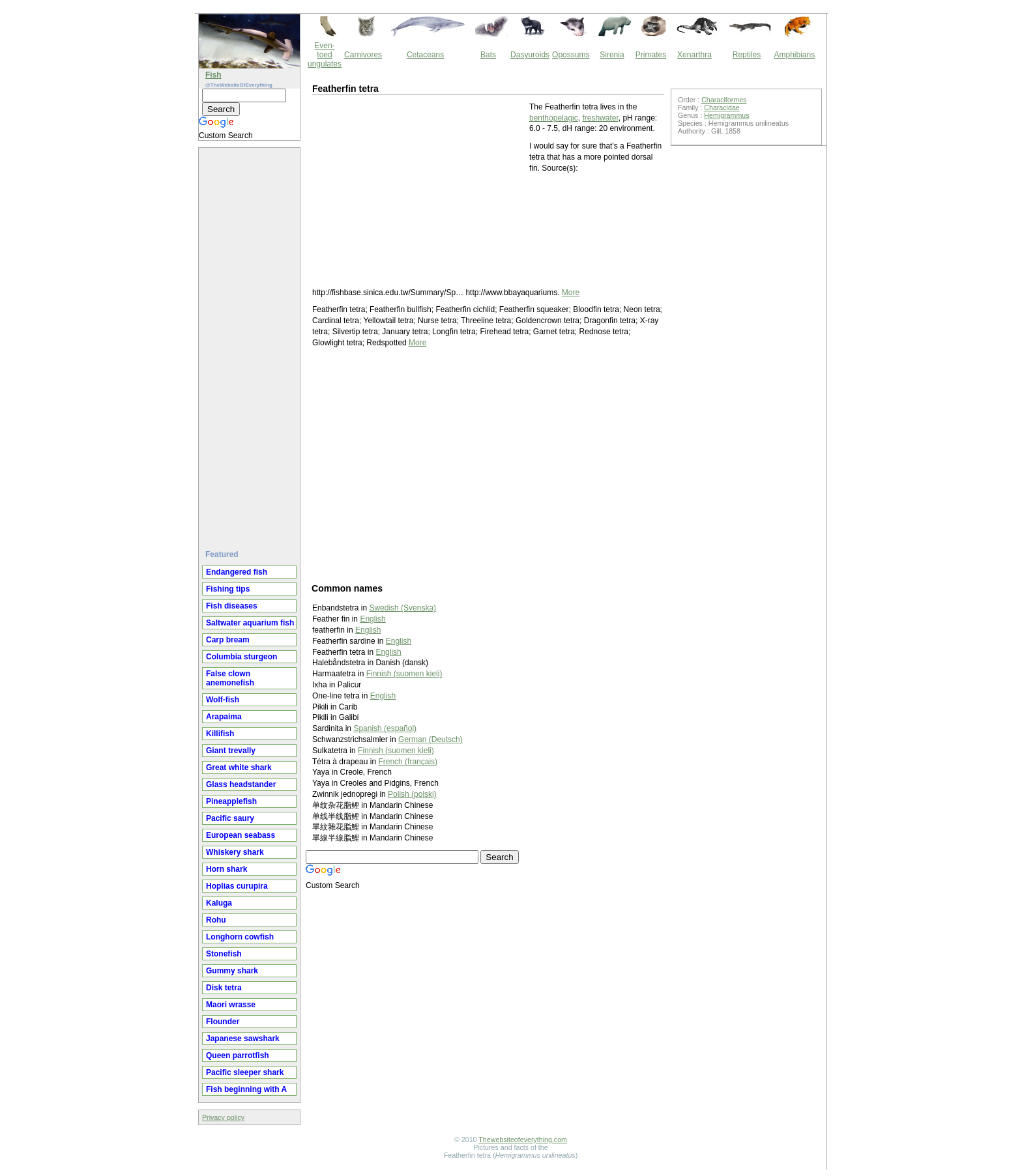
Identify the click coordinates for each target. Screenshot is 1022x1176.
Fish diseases (231, 605)
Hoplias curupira (237, 886)
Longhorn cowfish (240, 936)
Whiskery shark (235, 852)
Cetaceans (425, 54)
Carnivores (363, 54)
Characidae (722, 107)
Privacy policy (223, 1117)
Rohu (216, 920)
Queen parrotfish (237, 1055)
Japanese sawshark (243, 1038)
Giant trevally (231, 750)
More (570, 292)
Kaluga (219, 903)
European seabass (240, 835)
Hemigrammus (726, 115)
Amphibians (794, 54)
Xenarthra (694, 54)
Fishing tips (228, 589)
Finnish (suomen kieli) (404, 673)
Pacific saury (230, 818)
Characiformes (723, 100)
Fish (213, 74)
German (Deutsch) (430, 739)
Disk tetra (224, 987)
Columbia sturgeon (241, 656)
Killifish (220, 733)
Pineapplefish (231, 801)
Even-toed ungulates (325, 54)
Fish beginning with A (246, 1089)
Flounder (222, 1021)
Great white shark (239, 767)
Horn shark (226, 869)
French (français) (407, 761)
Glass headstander (241, 784)
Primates (650, 54)
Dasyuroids (529, 54)
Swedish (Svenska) (402, 607)
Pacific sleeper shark (245, 1072)
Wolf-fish (222, 699)
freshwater (600, 117)
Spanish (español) (384, 728)
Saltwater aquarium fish (250, 622)
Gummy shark (232, 970)
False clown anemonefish (230, 678)
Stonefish (224, 953)
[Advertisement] (251, 343)
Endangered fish (236, 572)
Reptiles (747, 54)
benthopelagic (553, 117)
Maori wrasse (231, 1004)
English (372, 619)
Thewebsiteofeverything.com (522, 1139)
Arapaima (224, 716)
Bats (488, 54)
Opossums (570, 54)
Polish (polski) (412, 794)
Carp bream (228, 639)
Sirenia (612, 54)
